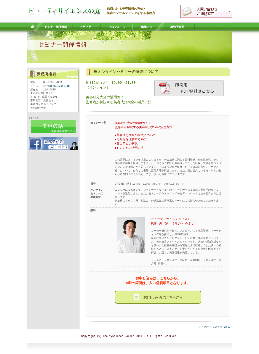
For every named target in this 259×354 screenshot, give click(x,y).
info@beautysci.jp (56, 86)
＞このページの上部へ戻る (214, 327)
